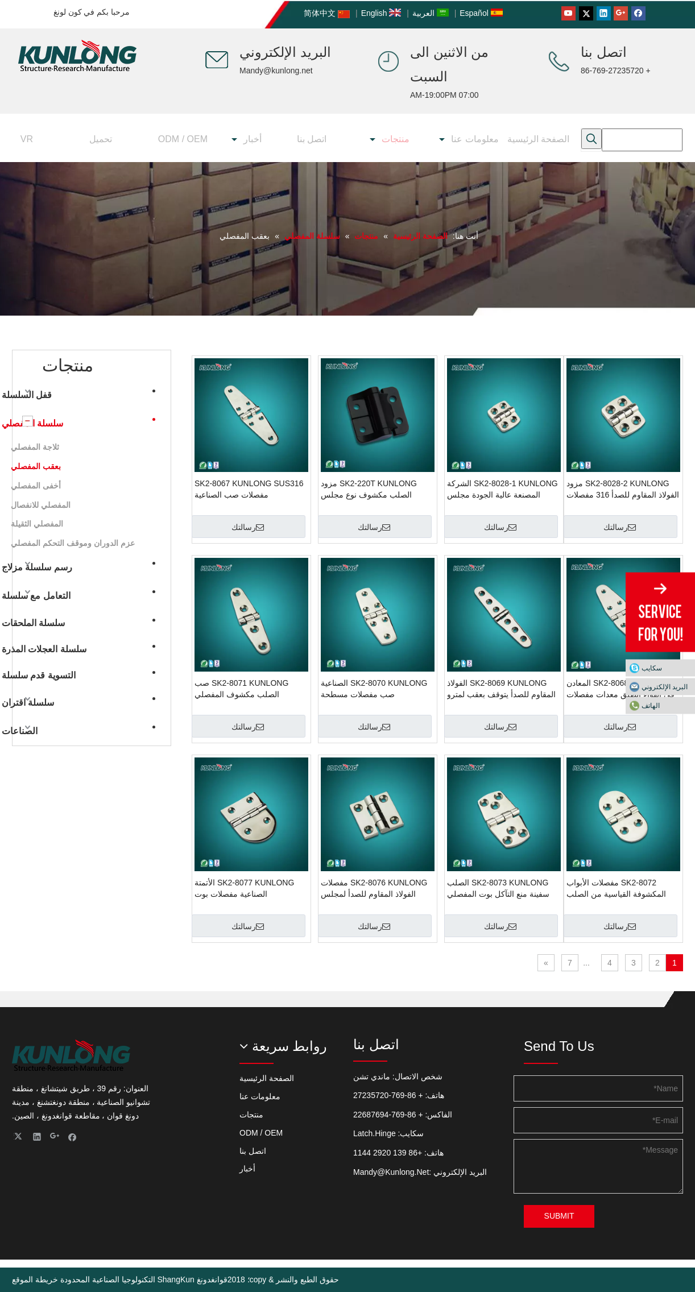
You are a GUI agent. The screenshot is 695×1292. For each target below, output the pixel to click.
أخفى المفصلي (36, 485)
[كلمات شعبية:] (591, 139)
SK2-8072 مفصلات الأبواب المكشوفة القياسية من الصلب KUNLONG (616, 889)
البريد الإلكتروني (665, 687)
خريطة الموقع (35, 1279)
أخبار (247, 1168)
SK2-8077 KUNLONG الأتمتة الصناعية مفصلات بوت (244, 888)
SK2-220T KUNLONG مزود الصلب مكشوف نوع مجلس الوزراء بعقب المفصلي (369, 489)
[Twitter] (586, 13)
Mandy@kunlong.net (276, 70)
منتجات (251, 1114)
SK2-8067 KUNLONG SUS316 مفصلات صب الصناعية (249, 489)
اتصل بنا (252, 1151)
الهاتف (651, 706)
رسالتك (619, 527)
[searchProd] (642, 140)
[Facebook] (638, 13)
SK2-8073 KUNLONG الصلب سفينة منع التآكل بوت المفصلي (498, 888)
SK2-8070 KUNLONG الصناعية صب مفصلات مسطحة (374, 688)
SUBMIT (559, 1215)
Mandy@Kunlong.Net (391, 1172)
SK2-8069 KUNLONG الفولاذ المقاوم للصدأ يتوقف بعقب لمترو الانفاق (501, 689)
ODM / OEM (261, 1132)
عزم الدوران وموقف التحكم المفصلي (73, 543)
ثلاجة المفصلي (35, 447)
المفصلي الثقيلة (37, 523)
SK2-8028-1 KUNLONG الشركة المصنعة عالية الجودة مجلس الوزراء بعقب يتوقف (502, 489)
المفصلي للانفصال (41, 505)
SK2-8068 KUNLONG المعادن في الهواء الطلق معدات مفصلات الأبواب (620, 689)
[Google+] (621, 13)
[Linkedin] (604, 13)
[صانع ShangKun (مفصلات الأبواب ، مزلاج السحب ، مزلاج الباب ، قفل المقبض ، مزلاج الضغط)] (216, 59)
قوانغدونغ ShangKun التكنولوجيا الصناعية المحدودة (143, 1279)
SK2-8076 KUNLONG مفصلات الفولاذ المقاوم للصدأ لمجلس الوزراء (374, 889)
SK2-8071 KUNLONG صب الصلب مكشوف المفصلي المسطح (241, 689)
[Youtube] (568, 13)
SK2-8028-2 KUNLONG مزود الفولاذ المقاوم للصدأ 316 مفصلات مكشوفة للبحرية (622, 489)
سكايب (652, 668)
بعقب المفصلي (36, 466)
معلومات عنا (259, 1096)
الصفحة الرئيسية (266, 1078)
